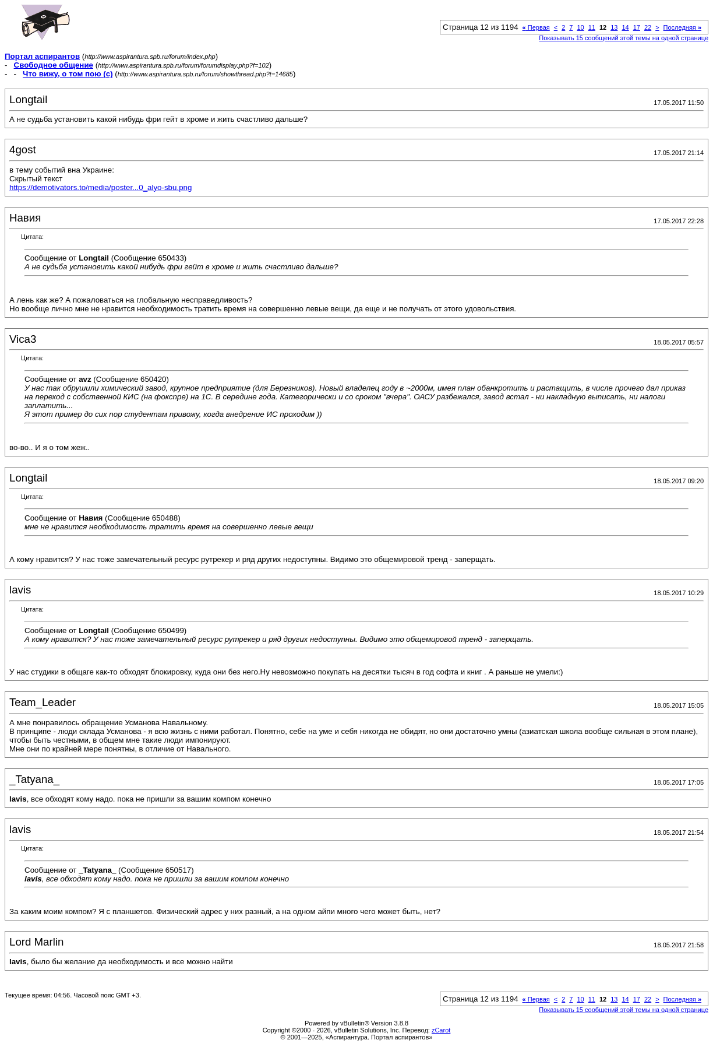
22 (647, 27)
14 (625, 27)
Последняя (682, 27)
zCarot (441, 1030)
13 (613, 27)
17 (636, 27)
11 (591, 27)
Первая (536, 27)
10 (580, 27)
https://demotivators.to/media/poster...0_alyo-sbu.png (100, 187)
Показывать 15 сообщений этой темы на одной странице (623, 37)
